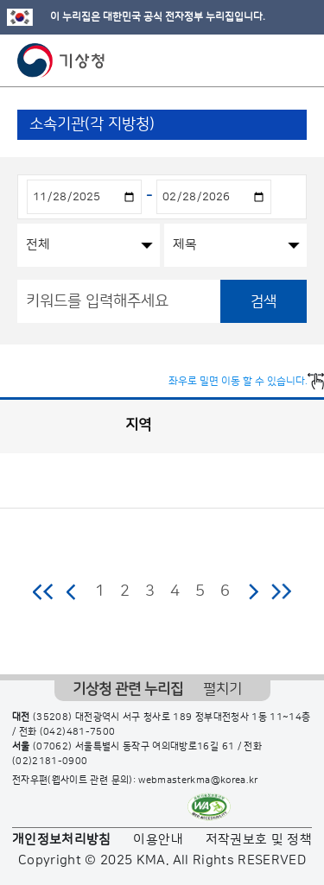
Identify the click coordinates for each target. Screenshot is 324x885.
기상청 (61, 60)
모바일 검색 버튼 (268, 60)
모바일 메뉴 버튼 (296, 60)
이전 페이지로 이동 (72, 591)
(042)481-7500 (78, 732)
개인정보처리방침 (61, 839)
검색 (263, 301)
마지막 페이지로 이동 (281, 591)
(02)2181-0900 (50, 761)
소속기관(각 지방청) (92, 124)
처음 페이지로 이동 (43, 591)
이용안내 (157, 839)
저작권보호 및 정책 (259, 839)
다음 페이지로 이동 (253, 591)
